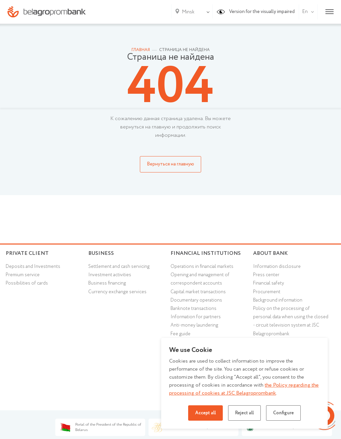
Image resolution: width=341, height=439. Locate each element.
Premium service (23, 275)
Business (101, 253)
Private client (27, 253)
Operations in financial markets (201, 266)
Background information (277, 300)
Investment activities (109, 275)
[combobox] (186, 12)
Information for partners (195, 317)
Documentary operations (196, 300)
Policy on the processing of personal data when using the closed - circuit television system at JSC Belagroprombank (290, 321)
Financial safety (268, 283)
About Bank (270, 253)
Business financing (107, 283)
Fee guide (180, 334)
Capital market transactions (198, 292)
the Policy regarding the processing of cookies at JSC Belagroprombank (244, 389)
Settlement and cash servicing (119, 266)
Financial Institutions (205, 253)
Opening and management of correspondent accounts (199, 279)
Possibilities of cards (27, 283)
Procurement (266, 292)
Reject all (244, 413)
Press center (266, 275)
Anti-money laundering (194, 325)
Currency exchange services (117, 292)
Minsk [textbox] (188, 12)
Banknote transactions (193, 308)
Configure (283, 413)
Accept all (205, 413)
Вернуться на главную (170, 164)
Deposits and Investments (33, 266)
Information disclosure (277, 266)
